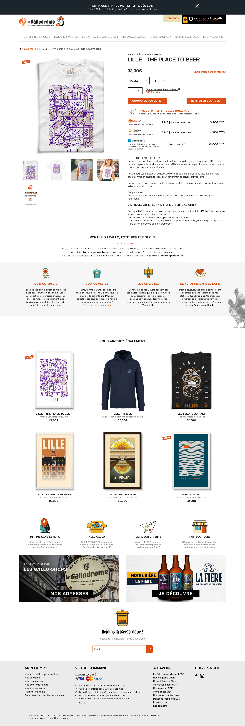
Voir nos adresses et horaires (200, 547)
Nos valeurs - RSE (163, 688)
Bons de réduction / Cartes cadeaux (44, 695)
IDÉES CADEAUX (160, 36)
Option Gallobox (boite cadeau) (163, 89)
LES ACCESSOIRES (134, 36)
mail (110, 542)
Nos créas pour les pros (166, 695)
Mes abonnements (35, 688)
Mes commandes (34, 681)
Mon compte (160, 702)
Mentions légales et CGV (166, 698)
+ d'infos (81, 703)
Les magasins (213, 36)
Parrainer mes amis (35, 691)
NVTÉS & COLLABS (187, 36)
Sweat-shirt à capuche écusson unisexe (122, 415)
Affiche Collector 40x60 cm (54, 415)
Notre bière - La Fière (164, 681)
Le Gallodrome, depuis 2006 (168, 674)
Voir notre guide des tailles (96, 305)
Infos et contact (162, 691)
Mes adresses (32, 677)
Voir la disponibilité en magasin (210, 71)
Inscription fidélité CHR (165, 684)
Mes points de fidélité (36, 684)
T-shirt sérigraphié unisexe (191, 415)
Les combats (160, 705)
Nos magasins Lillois (164, 677)
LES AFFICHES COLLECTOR (100, 36)
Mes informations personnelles (41, 674)
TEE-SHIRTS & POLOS (36, 36)
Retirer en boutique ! (206, 100)
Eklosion (64, 718)
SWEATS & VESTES (66, 36)
